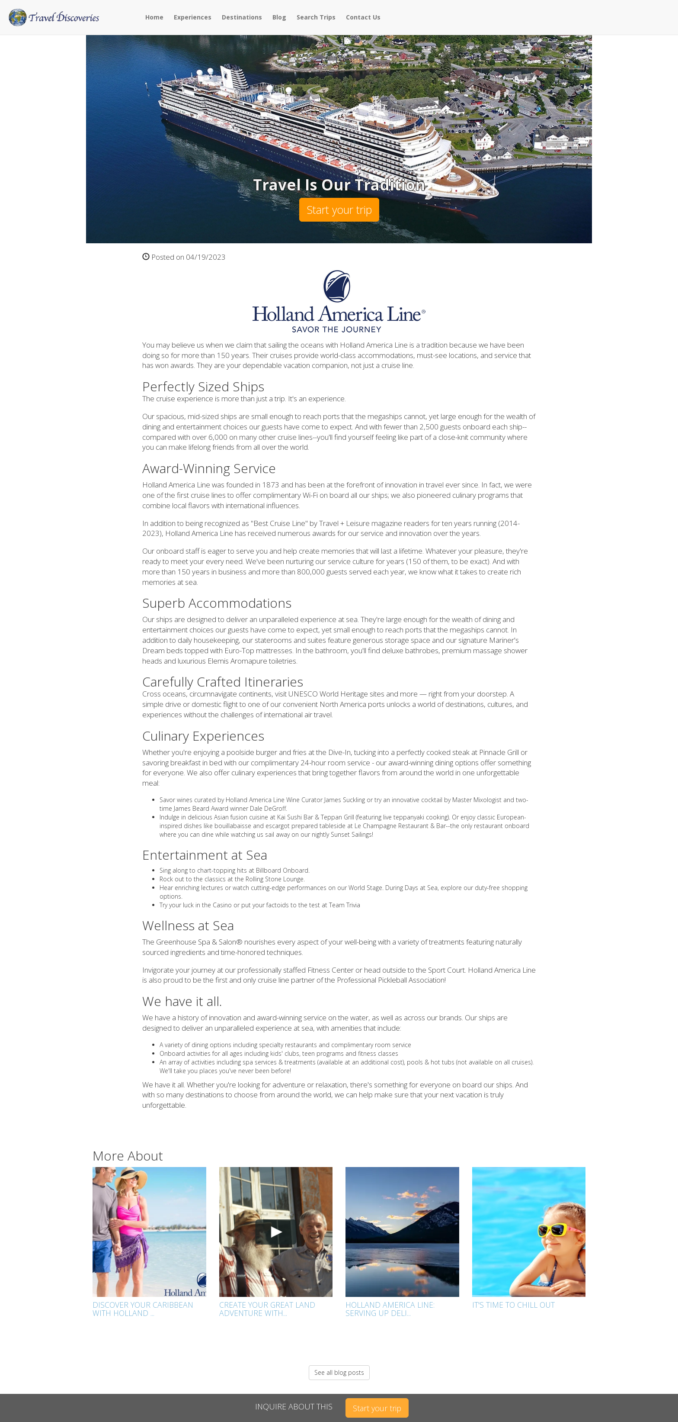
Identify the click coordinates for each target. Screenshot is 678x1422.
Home (154, 17)
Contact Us (363, 17)
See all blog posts (339, 1372)
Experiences (192, 17)
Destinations (242, 17)
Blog (279, 17)
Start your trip (339, 209)
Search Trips (316, 17)
